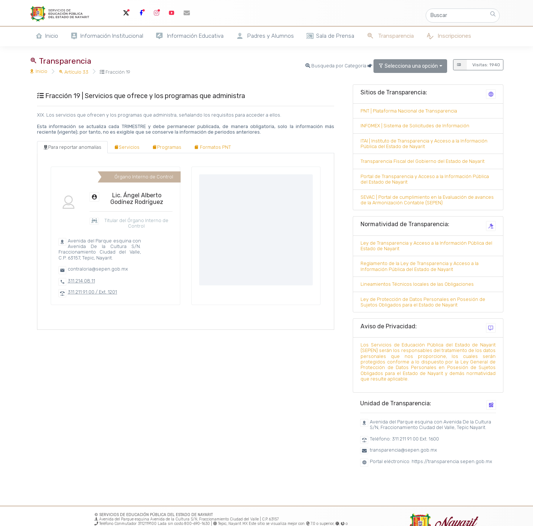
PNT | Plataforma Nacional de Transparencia (409, 111)
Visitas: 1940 (476, 64)
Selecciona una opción (408, 66)
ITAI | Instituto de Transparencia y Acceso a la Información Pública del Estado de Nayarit (424, 143)
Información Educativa (189, 36)
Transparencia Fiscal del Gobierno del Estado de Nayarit (423, 161)
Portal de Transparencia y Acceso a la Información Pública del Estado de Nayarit (425, 179)
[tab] (72, 147)
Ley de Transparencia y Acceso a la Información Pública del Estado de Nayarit (426, 245)
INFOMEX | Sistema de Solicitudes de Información (415, 125)
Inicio (38, 71)
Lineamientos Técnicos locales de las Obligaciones (417, 284)
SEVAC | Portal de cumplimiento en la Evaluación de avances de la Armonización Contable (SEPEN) (427, 199)
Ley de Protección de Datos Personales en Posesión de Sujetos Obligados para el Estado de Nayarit (423, 302)
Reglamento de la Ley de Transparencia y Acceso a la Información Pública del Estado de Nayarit (420, 266)
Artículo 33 (73, 72)
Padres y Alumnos (265, 36)
